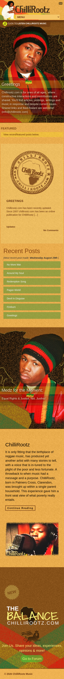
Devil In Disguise (16, 298)
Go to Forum (31, 659)
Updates (10, 226)
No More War (14, 264)
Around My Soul (15, 273)
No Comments (50, 230)
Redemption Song (16, 281)
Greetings (14, 201)
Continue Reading (20, 508)
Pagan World (14, 290)
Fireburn (11, 307)
